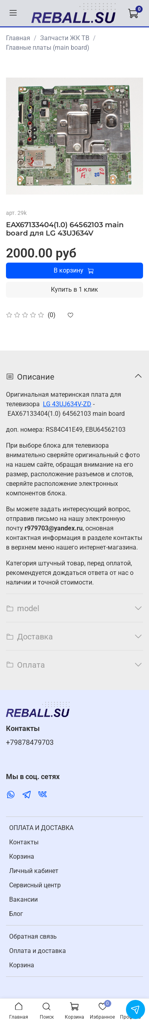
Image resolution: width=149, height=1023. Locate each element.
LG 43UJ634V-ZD (67, 404)
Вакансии (23, 899)
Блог (16, 914)
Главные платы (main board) (47, 47)
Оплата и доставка (37, 951)
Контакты (24, 842)
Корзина (21, 856)
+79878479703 (30, 742)
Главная (18, 38)
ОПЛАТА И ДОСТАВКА (41, 828)
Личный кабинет (33, 871)
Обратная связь (33, 936)
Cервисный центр (35, 885)
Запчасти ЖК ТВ (64, 38)
